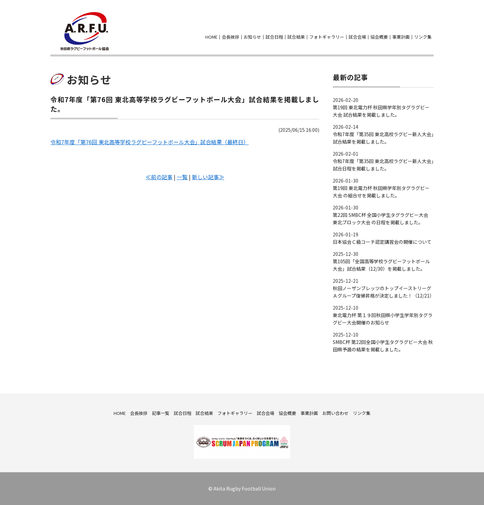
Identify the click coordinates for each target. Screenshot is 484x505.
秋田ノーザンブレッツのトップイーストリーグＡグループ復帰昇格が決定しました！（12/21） (383, 292)
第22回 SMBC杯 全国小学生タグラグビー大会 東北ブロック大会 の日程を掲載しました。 (380, 218)
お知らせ (252, 37)
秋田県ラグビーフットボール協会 (85, 31)
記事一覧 (160, 413)
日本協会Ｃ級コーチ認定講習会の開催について (382, 241)
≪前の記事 (159, 177)
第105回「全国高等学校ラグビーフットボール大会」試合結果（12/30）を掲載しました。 (381, 265)
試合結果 (296, 37)
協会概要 (379, 37)
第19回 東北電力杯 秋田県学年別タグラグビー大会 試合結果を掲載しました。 (381, 111)
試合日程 (274, 37)
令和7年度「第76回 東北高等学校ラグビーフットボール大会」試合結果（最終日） (149, 142)
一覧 (182, 177)
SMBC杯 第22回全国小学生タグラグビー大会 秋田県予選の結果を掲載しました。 (383, 346)
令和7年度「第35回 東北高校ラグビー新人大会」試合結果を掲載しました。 (383, 138)
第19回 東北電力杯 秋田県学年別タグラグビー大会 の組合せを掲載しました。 (381, 192)
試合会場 (357, 37)
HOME (211, 37)
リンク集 (423, 37)
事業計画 (401, 37)
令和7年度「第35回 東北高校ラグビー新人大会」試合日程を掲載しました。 (383, 165)
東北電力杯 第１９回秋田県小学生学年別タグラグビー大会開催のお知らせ (383, 319)
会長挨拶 (230, 37)
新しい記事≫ (208, 177)
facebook (417, 27)
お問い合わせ (430, 27)
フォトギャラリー (326, 37)
